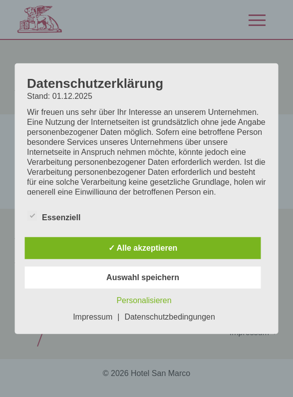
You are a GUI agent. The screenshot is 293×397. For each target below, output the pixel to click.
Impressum (92, 317)
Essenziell (53, 217)
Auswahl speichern (142, 277)
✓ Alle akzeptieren (143, 248)
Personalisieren (143, 300)
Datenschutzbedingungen (169, 317)
